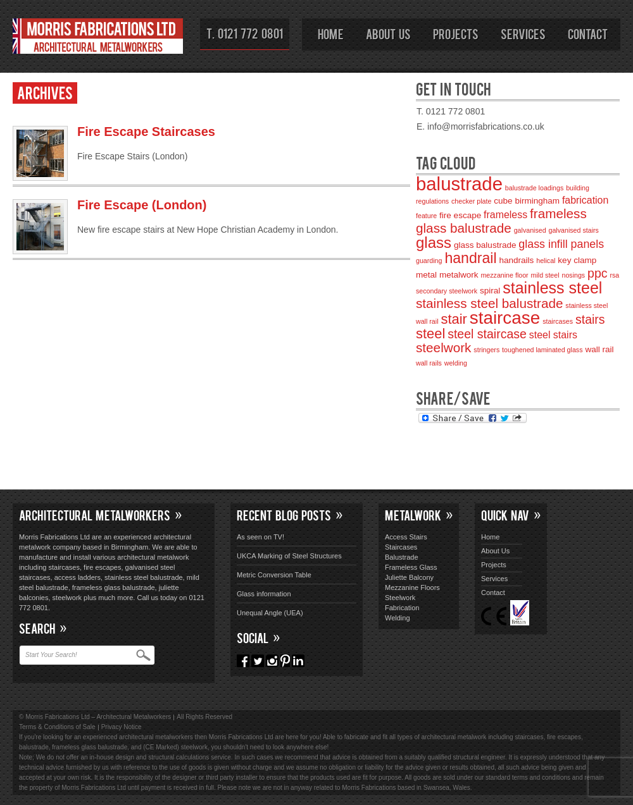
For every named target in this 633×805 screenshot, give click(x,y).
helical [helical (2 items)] (545, 260)
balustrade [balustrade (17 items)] (459, 183)
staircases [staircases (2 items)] (557, 321)
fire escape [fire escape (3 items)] (460, 215)
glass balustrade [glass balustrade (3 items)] (485, 245)
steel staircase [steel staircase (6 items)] (487, 334)
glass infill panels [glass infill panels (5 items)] (561, 244)
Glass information (264, 594)
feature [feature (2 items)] (426, 215)
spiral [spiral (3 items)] (490, 290)
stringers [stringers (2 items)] (486, 349)
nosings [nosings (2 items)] (573, 275)
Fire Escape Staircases (146, 131)
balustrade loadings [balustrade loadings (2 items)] (534, 188)
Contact (588, 33)
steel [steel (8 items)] (430, 333)
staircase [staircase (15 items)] (505, 318)
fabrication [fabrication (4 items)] (585, 200)
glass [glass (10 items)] (433, 242)
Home (331, 33)
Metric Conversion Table (274, 575)
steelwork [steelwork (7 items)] (443, 347)
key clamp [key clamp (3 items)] (577, 260)
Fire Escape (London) (141, 205)
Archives (45, 92)
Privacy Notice (121, 726)
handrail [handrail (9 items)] (470, 258)
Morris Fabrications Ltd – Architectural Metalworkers (98, 38)
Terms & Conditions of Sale (57, 726)
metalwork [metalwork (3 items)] (459, 275)
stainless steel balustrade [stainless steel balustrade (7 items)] (489, 303)
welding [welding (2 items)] (455, 363)
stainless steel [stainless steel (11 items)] (552, 288)
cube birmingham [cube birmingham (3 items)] (527, 201)
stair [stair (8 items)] (454, 319)
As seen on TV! (260, 537)
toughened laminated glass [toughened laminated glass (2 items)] (542, 349)
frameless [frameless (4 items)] (505, 214)
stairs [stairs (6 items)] (590, 319)
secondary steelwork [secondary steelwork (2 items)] (446, 291)
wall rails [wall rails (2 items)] (429, 363)
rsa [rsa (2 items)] (614, 275)
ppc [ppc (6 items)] (597, 273)
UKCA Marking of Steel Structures (289, 556)
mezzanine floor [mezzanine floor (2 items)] (504, 275)
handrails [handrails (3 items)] (516, 260)
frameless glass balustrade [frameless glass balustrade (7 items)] (501, 220)
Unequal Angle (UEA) (270, 613)
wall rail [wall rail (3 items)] (599, 349)
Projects (456, 33)
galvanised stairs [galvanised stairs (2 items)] (574, 230)
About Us (388, 33)
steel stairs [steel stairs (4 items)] (553, 334)
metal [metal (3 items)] (426, 275)
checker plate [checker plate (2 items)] (471, 201)
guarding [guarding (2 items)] (429, 260)
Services (523, 33)
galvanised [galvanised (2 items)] (530, 230)
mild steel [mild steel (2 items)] (545, 275)
